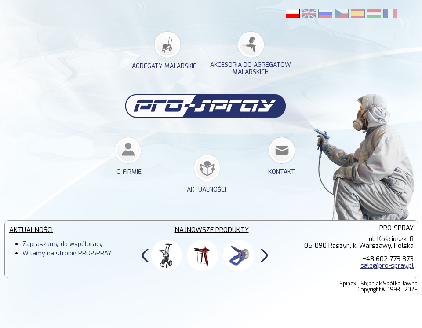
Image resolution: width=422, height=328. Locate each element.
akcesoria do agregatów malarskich (250, 69)
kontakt (281, 172)
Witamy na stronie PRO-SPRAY (67, 253)
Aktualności (206, 189)
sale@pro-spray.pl (387, 265)
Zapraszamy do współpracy (62, 244)
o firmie (129, 172)
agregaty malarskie (164, 66)
